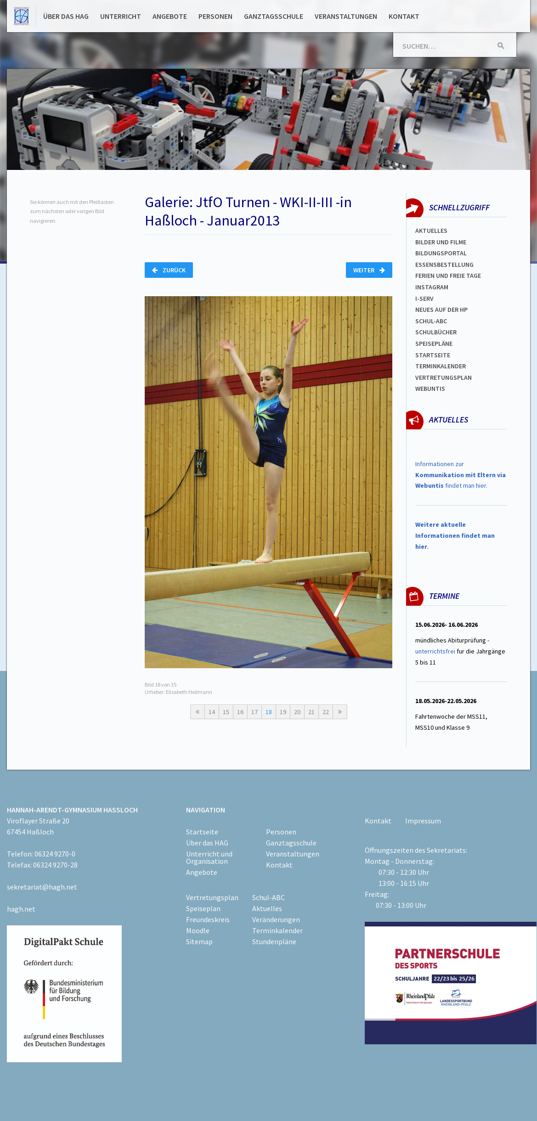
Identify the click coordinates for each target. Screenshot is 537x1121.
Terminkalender (440, 366)
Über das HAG (66, 16)
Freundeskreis (208, 919)
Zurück (169, 270)
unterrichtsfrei (435, 651)
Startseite (432, 355)
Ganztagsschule (273, 16)
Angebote (170, 16)
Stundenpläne (274, 941)
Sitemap (199, 941)
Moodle (197, 930)
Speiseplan (203, 908)
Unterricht (120, 16)
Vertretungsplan (443, 377)
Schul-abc (431, 321)
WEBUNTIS (430, 388)
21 (311, 712)
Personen (215, 16)
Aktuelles (431, 230)
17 (254, 712)
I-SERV (424, 298)
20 (297, 712)
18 (269, 712)
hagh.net (21, 908)
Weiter (369, 270)
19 (283, 712)
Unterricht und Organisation (209, 857)
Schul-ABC (268, 897)
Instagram (431, 287)
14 (212, 712)
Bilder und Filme (440, 242)
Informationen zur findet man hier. (460, 475)
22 (325, 712)
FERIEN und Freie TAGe (448, 275)
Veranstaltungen (346, 16)
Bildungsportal (441, 253)
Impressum (423, 820)
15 (226, 712)
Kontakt (404, 16)
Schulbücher (436, 332)
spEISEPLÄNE (433, 343)
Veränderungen (276, 919)
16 (240, 712)
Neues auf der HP (441, 309)
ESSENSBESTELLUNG (444, 264)
